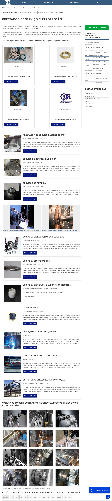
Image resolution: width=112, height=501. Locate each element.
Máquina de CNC (14, 40)
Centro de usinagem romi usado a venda (96, 79)
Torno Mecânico (39, 40)
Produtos (48, 2)
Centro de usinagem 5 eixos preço (96, 52)
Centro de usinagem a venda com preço (95, 58)
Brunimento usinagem (92, 42)
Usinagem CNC (56, 40)
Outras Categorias (95, 89)
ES (21, 454)
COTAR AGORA (11, 81)
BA (48, 454)
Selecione (5, 454)
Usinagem (48, 40)
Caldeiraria (65, 40)
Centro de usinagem (91, 45)
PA (70, 454)
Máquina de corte (90, 96)
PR (30, 454)
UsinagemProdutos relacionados (92, 35)
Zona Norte (16, 470)
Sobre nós (74, 2)
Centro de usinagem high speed (95, 68)
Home (80, 489)
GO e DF (59, 454)
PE (44, 454)
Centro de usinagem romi (56, 12)
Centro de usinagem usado (93, 82)
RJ (12, 454)
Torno (87, 101)
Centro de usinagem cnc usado (95, 61)
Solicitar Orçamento (97, 28)
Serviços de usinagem (92, 99)
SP (26, 454)
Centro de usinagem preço (93, 73)
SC (35, 454)
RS (39, 454)
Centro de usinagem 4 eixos (94, 47)
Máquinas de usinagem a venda (28, 12)
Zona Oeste (25, 470)
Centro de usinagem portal (94, 71)
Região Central (7, 470)
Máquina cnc (89, 93)
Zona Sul (33, 470)
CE (53, 454)
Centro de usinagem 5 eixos (94, 50)
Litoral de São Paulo (65, 470)
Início (24, 2)
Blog (99, 2)
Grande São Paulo (52, 470)
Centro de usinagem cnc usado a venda (95, 65)
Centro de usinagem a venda (94, 55)
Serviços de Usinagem (26, 40)
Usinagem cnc (89, 106)
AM (65, 454)
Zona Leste (42, 470)
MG (16, 454)
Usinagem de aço (42, 12)
